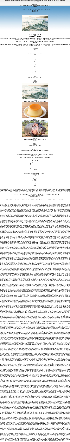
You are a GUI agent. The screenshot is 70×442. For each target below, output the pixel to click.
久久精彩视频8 (21, 304)
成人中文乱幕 (57, 218)
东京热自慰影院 (65, 265)
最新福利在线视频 (4, 206)
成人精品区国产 (63, 249)
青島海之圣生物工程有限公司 (60, 191)
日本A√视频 (23, 395)
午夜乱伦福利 (57, 230)
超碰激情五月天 (16, 440)
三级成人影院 (68, 283)
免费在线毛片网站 (15, 227)
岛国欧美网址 (21, 219)
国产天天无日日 (45, 384)
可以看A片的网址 (58, 213)
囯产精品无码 (39, 218)
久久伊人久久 (61, 357)
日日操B (14, 357)
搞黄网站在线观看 (67, 303)
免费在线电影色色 (38, 372)
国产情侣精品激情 (30, 351)
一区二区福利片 (65, 267)
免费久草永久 (3, 259)
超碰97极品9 (40, 366)
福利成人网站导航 (23, 346)
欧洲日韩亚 (49, 399)
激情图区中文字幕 (48, 404)
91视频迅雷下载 (27, 238)
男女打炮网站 (49, 299)
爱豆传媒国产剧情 (61, 303)
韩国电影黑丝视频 (37, 341)
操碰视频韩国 (45, 331)
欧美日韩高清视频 (47, 208)
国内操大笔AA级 (7, 213)
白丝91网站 (21, 330)
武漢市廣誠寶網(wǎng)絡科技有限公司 (36, 188)
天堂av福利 (29, 377)
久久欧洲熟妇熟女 (36, 374)
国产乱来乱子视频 (56, 303)
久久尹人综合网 (57, 425)
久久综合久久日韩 (31, 374)
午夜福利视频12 (28, 271)
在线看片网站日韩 (55, 255)
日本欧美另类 (47, 341)
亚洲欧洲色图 (8, 361)
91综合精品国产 (2, 234)
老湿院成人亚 (3, 251)
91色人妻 (63, 347)
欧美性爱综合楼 (37, 362)
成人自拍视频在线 (34, 308)
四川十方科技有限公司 (10, 191)
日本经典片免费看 (49, 213)
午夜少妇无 (56, 379)
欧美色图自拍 (62, 203)
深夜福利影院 (14, 303)
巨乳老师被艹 (40, 414)
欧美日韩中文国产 (40, 262)
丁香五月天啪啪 (65, 206)
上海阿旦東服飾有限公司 (24, 191)
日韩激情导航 (24, 405)
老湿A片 (60, 388)
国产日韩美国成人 (39, 250)
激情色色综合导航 (27, 341)
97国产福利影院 (2, 437)
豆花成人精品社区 (18, 382)
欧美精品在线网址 (15, 207)
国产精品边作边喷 (12, 298)
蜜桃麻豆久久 (45, 400)
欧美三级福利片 (33, 229)
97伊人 (34, 329)
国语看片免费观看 (61, 299)
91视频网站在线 (34, 335)
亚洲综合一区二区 (44, 287)
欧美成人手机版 (22, 336)
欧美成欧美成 (30, 282)
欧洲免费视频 (33, 217)
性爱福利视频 (41, 432)
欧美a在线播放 (40, 233)
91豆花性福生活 (30, 420)
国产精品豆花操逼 (52, 398)
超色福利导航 (41, 259)
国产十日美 (20, 399)
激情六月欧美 (9, 224)
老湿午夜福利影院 (66, 294)
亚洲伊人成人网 (4, 432)
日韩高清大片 (35, 218)
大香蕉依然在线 (54, 374)
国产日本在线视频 (12, 239)
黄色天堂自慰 (11, 304)
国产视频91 (32, 325)
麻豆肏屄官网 (54, 244)
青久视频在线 (49, 212)
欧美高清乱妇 (47, 260)
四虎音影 (62, 420)
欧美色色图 (30, 394)
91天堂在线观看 (11, 294)
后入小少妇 (6, 416)
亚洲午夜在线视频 (56, 302)
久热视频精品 (6, 342)
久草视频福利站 (29, 212)
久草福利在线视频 (6, 304)
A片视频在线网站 (58, 235)
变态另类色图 (39, 387)
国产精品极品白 (15, 286)
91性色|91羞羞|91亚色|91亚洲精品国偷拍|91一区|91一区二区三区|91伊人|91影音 (14, 319)
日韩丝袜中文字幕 (38, 272)
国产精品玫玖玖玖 (25, 326)
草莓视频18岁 (47, 389)
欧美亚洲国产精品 (34, 282)
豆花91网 (13, 345)
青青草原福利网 (35, 415)
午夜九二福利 (64, 341)
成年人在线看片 (18, 278)
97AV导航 (34, 346)
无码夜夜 (61, 374)
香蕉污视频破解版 (43, 404)
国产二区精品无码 (31, 277)
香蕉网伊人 (18, 419)
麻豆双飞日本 (62, 326)
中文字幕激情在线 (45, 267)
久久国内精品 (43, 341)
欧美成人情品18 (17, 432)
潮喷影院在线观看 (36, 228)
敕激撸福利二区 (20, 240)
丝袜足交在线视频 (47, 340)
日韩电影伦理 (55, 219)
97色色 (54, 395)
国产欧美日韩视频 (19, 302)
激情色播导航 (20, 368)
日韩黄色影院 (50, 335)
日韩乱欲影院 (5, 330)
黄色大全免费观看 (15, 411)
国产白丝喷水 (17, 277)
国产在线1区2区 (17, 230)
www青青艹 (54, 358)
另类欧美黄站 (46, 361)
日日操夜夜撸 (18, 420)
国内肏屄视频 (29, 425)
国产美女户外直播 (16, 282)
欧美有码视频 (55, 254)
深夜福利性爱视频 (4, 224)
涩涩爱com (63, 410)
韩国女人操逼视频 (58, 441)
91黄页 (54, 324)
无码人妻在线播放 (3, 276)
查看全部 (35, 49)
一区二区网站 (39, 436)
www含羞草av (52, 403)
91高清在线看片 (57, 227)
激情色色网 (44, 421)
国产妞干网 (34, 394)
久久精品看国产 (46, 382)
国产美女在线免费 (63, 244)
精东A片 (66, 416)
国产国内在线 (45, 256)
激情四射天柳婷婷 (23, 419)
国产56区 (15, 341)
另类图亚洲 (10, 347)
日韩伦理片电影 (46, 275)
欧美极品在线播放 (52, 266)
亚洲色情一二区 (26, 331)
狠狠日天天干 (20, 378)
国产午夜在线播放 (59, 287)
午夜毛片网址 (26, 335)
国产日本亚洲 (5, 292)
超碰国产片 (13, 377)
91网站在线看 (2, 388)
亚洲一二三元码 (28, 419)
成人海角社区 (26, 342)
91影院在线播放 (35, 219)
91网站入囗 (57, 414)
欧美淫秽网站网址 (41, 275)
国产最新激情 (7, 266)
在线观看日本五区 (59, 356)
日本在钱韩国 (13, 399)
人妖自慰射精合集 (44, 342)
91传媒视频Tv (23, 410)
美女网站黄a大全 (24, 283)
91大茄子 (64, 404)
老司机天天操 (15, 292)
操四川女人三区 (32, 246)
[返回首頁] (35, 1)
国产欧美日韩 (34, 297)
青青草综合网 (50, 278)
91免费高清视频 (22, 245)
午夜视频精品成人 (20, 297)
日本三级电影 (8, 233)
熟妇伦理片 (35, 361)
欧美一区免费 (33, 259)
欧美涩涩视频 (17, 355)
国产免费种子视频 (59, 250)
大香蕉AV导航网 (10, 368)
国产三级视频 (26, 420)
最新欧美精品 (50, 262)
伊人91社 (27, 404)
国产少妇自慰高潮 (66, 336)
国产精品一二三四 (21, 213)
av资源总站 (8, 362)
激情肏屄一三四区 (32, 362)
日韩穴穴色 (29, 414)
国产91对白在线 (8, 235)
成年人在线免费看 (15, 249)
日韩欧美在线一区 (33, 283)
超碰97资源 (43, 425)
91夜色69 (9, 410)
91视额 (36, 414)
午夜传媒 (53, 379)
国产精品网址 (47, 265)
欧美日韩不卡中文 (39, 270)
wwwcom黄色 (10, 373)
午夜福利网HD (51, 441)
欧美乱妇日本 (27, 287)
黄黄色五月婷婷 (24, 260)
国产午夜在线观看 (5, 303)
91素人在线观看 (56, 341)
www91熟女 (13, 350)
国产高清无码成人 (5, 261)
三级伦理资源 (68, 228)
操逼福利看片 (11, 227)
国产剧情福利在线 (30, 219)
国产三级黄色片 (18, 245)
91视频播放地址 (51, 409)
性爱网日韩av (13, 410)
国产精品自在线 (65, 298)
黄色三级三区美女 (51, 217)
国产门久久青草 (6, 267)
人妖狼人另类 (68, 405)
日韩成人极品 (7, 282)
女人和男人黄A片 (66, 261)
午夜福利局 (10, 324)
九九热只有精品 (65, 382)
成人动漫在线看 (55, 228)
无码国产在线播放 (37, 235)
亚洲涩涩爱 (6, 420)
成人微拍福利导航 (20, 361)
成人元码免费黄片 (55, 307)
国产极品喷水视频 (36, 245)
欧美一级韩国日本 (18, 410)
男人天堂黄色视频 (23, 278)
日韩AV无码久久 (8, 277)
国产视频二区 (29, 304)
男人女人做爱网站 (42, 330)
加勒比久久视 (30, 335)
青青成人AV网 (66, 368)
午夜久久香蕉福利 (52, 334)
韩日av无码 (50, 361)
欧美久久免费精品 (35, 307)
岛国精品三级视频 (7, 243)
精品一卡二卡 (25, 299)
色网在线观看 (39, 410)
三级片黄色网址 (18, 239)
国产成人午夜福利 (54, 335)
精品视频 (48, 331)
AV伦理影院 (49, 374)
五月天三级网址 (21, 440)
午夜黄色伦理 (23, 371)
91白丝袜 (41, 356)
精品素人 (16, 414)
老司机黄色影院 (15, 367)
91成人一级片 (4, 339)
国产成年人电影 (50, 234)
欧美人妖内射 (9, 374)
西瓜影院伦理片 (36, 233)
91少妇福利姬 (40, 384)
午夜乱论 (46, 372)
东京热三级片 (11, 308)
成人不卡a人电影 (56, 351)
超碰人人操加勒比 (20, 218)
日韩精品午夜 (54, 262)
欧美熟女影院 (26, 214)
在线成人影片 (53, 388)
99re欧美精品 (35, 351)
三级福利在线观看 (18, 287)
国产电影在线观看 (20, 208)
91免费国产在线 (57, 294)
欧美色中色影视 (9, 436)
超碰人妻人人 (2, 357)
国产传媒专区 (32, 403)
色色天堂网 (1, 325)
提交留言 (35, 170)
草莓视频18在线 (39, 377)
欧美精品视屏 (16, 250)
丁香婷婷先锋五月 (56, 207)
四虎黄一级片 (7, 334)
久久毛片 (41, 334)
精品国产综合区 (40, 255)
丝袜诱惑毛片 (10, 342)
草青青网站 (16, 384)
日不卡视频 (37, 347)
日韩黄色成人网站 (23, 325)
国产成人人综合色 (35, 281)
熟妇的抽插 (46, 368)
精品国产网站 (51, 229)
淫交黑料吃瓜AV (16, 299)
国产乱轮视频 (5, 367)
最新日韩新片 (11, 223)
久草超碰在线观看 (21, 233)
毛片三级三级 (34, 251)
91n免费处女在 (65, 377)
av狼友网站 (58, 325)
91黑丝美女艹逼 (21, 355)
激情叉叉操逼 (9, 206)
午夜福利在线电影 (14, 206)
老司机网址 (39, 389)
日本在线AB (22, 420)
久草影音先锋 (24, 334)
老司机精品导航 (8, 440)
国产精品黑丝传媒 (63, 440)
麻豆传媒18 (51, 410)
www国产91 (43, 389)
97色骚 (41, 435)
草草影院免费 (44, 426)
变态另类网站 (33, 383)
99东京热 (68, 387)
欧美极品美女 (51, 245)
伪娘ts (29, 432)
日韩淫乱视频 (12, 441)
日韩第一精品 (3, 384)
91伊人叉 (15, 403)
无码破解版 (20, 356)
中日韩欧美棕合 (13, 330)
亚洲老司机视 (19, 341)
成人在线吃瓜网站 (30, 233)
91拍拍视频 (15, 339)
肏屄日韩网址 (37, 382)
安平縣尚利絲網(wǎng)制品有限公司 (53, 193)
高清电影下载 (63, 245)
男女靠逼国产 (11, 393)
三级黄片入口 (3, 214)
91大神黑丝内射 (59, 219)
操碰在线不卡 (46, 278)
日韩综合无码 (52, 207)
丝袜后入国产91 (37, 388)
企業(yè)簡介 (22, 5)
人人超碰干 (20, 427)
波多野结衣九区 (57, 432)
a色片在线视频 (14, 278)
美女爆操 (3, 379)
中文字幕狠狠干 (29, 345)
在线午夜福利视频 (10, 222)
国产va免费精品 (66, 230)
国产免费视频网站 (31, 228)
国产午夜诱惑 (3, 298)
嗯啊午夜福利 (56, 222)
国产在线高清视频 (21, 203)
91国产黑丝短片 (40, 399)
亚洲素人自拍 (59, 436)
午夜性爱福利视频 (18, 246)
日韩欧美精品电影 (8, 244)
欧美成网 (34, 384)
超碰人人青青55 (28, 325)
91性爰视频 (40, 430)
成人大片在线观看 (15, 307)
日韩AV (63, 409)
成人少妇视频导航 (61, 217)
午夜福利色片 (21, 383)
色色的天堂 (8, 430)
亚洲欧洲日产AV (56, 410)
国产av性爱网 (6, 357)
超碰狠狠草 (26, 395)
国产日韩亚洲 (63, 270)
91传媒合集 (66, 389)
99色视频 (37, 339)
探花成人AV (40, 395)
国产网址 (4, 431)
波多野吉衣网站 (25, 217)
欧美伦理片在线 (47, 276)
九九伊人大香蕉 (32, 430)
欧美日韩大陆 (41, 213)
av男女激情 (15, 362)
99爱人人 (26, 363)
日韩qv (27, 378)
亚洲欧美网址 (36, 324)
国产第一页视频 (5, 275)
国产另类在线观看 (3, 419)
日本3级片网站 (32, 393)
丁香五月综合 (45, 294)
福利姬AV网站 (35, 387)
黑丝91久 (5, 430)
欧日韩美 (65, 329)
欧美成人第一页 (61, 435)
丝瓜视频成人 (33, 304)
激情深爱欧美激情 (65, 254)
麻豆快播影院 (50, 379)
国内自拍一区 (13, 277)
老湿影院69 (37, 346)
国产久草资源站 (22, 244)
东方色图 (12, 340)
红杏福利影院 (64, 287)
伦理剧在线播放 (62, 214)
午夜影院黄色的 (61, 368)
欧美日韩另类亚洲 (11, 335)
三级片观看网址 (17, 213)
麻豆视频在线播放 (53, 421)
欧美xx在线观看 (54, 304)
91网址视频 (59, 347)
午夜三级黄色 (3, 307)
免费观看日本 (3, 336)
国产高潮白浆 (39, 308)
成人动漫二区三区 (24, 240)
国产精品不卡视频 (2, 203)
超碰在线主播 (16, 267)
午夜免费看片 (50, 267)
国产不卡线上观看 (10, 272)
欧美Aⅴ (4, 363)
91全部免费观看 (29, 355)
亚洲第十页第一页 (24, 206)
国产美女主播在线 (11, 234)
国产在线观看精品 (18, 298)
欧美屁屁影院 (62, 262)
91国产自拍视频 (63, 293)
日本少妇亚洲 (20, 437)
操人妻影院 (49, 388)
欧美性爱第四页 (45, 234)
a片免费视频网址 (54, 384)
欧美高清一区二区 (57, 293)
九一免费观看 (62, 395)
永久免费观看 (51, 291)
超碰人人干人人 (60, 405)
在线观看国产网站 (29, 286)
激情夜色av (26, 336)
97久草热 (30, 426)
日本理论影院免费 (64, 339)
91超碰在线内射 (59, 335)
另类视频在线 (51, 440)
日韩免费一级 (18, 303)
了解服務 (33, 10)
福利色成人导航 (41, 329)
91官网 (49, 355)
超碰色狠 (9, 330)
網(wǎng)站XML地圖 (28, 196)
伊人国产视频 (5, 291)
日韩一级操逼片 (57, 367)
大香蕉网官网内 (39, 415)
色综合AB (11, 430)
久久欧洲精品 (38, 350)
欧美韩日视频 (25, 208)
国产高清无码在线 (31, 245)
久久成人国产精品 (15, 256)
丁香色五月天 (32, 244)
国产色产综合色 (44, 214)
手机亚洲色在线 (41, 347)
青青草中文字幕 (34, 250)
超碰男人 (17, 350)
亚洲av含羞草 (47, 383)
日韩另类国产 (11, 203)
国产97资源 (53, 405)
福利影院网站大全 (24, 256)
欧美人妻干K (37, 355)
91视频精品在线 (64, 250)
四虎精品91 (57, 361)
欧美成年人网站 (57, 203)
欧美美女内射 (46, 324)
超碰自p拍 (30, 384)
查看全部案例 (35, 82)
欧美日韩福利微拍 (28, 347)
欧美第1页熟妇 (46, 303)
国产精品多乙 (32, 324)
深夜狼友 (54, 441)
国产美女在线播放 (15, 368)
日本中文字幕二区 (25, 222)
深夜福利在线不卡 (59, 275)
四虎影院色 (64, 346)
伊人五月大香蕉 (28, 387)
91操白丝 (20, 373)
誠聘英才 (43, 5)
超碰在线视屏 (29, 373)
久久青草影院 (41, 339)
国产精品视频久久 (21, 266)
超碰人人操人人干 (10, 367)
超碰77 (16, 419)
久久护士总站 (39, 420)
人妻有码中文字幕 (47, 227)
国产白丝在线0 (48, 286)
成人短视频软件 (34, 286)
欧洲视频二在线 (67, 249)
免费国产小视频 (20, 307)
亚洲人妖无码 (7, 335)
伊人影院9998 (17, 330)
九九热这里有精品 (45, 435)
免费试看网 (54, 363)
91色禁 (34, 357)
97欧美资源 (49, 362)
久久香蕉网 (12, 432)
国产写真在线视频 (54, 372)
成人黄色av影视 (55, 352)
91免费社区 (13, 372)
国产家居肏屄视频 (35, 256)
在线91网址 (4, 395)
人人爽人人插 (7, 223)
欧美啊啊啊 (46, 437)
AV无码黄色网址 (25, 267)
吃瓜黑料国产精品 (61, 230)
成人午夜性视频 (63, 288)
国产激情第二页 (33, 347)
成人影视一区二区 (67, 233)
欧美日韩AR (12, 379)
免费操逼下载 (8, 371)
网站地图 (64, 199)
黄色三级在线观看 (36, 246)
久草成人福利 (50, 411)
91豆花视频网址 (64, 415)
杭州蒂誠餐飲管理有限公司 (19, 187)
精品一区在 (29, 326)
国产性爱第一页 (2, 366)
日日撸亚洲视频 (40, 427)
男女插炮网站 (31, 230)
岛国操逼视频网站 (36, 421)
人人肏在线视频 (20, 374)
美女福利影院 (53, 425)
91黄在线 (16, 395)
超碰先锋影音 (47, 356)
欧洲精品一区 (3, 308)
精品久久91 (21, 441)
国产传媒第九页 (22, 394)
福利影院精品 (51, 271)
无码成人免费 (48, 302)
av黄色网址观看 (58, 281)
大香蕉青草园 (37, 358)
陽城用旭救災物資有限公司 (59, 187)
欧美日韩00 (13, 373)
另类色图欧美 (2, 347)
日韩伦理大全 (45, 304)
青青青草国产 (54, 368)
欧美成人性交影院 (28, 399)
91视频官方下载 (34, 207)
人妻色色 (47, 363)
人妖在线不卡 (13, 287)
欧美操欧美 (58, 378)
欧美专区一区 (57, 331)
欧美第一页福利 (24, 291)
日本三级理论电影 (63, 297)
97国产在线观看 (48, 238)
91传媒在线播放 (38, 419)
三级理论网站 (3, 223)
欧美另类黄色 (35, 276)
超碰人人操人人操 (20, 389)
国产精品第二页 (6, 347)
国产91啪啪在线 (61, 363)
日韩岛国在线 (29, 260)
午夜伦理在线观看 (16, 243)
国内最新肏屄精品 (60, 352)
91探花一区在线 (18, 398)
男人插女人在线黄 (40, 309)
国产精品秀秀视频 (46, 245)
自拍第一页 (13, 378)
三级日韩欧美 (43, 207)
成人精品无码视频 (61, 286)
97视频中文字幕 (61, 351)
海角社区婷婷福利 (56, 403)
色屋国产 (64, 384)
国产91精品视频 (59, 245)
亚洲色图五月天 (60, 229)
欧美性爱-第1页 (30, 203)
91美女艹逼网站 (36, 430)
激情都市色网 (42, 206)
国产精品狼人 (55, 288)
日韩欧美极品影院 (20, 229)
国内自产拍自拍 (45, 262)
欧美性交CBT (54, 361)
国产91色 (38, 356)
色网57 (4, 334)
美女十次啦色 (62, 358)
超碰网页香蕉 (41, 234)
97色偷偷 (18, 403)
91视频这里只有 (32, 224)
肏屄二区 (55, 409)
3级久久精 (66, 421)
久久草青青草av (43, 387)
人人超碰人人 (18, 329)
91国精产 (60, 324)
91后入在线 (34, 356)
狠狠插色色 (65, 387)
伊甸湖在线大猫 (60, 243)
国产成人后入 (9, 409)
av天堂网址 (36, 357)
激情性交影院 (40, 230)
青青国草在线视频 (43, 238)
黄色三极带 (31, 421)
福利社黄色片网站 (21, 214)
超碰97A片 (7, 329)
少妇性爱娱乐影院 (4, 382)
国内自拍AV (7, 393)
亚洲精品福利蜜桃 (4, 254)
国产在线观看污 (26, 233)
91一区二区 (35, 427)
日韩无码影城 (36, 403)
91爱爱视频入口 (28, 278)
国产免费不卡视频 (44, 282)
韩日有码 (23, 384)
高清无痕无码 (16, 356)
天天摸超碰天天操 (27, 398)
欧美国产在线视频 (19, 254)
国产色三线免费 (2, 213)
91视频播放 (1, 342)
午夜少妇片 (25, 367)
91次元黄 (29, 409)
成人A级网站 (53, 430)
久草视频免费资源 (5, 272)
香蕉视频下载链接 (15, 208)
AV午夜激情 (36, 342)
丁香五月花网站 (22, 224)
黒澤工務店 (1, 187)
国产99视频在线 (48, 230)
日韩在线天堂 (52, 227)
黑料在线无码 (20, 256)
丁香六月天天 (26, 303)
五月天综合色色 (6, 265)
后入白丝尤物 (2, 345)
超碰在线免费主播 (52, 331)
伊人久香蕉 (10, 358)
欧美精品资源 (66, 291)
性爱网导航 (49, 367)
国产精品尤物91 (2, 427)
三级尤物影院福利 (48, 283)
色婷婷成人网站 (24, 368)
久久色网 (14, 425)
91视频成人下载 (25, 251)
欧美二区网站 (12, 288)
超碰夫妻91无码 (19, 206)
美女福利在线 (37, 213)
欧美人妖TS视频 (33, 416)
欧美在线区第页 (22, 282)
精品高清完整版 (19, 291)
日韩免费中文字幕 (66, 262)
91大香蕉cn (6, 345)
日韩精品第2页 (5, 287)
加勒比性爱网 (5, 219)
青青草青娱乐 (21, 377)
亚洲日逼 (42, 361)
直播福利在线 (43, 276)
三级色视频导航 (49, 277)
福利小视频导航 (54, 437)
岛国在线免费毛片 (47, 293)
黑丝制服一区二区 (24, 308)
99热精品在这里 (5, 326)
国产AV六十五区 (15, 265)
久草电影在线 (6, 388)
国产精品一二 (24, 250)
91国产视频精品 (34, 208)
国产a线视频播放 (63, 304)
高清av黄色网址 (44, 277)
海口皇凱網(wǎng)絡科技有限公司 (26, 192)
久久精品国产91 (59, 271)
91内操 (9, 388)
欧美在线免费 (7, 234)
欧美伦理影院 (58, 214)
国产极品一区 (41, 304)
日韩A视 (62, 336)
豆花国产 (61, 367)
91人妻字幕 (36, 398)
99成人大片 (12, 371)
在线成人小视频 (10, 293)
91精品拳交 (16, 345)
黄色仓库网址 (32, 340)
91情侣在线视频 (16, 415)
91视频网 (46, 335)
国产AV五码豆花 (45, 379)
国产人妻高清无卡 (33, 260)
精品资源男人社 (54, 249)
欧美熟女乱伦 (28, 235)
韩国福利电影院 (23, 387)
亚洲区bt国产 (34, 350)
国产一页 (44, 356)
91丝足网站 (62, 426)
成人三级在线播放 (55, 260)
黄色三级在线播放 (44, 212)
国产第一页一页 (29, 302)
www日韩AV (24, 378)
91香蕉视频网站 (20, 222)
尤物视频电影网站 (58, 270)
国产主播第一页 (56, 239)
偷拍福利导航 (59, 246)
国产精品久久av (37, 293)
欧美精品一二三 (11, 218)
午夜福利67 (60, 415)
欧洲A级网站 (38, 330)
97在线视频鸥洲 (15, 351)
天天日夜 (28, 356)
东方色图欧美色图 (42, 260)
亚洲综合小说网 (21, 350)
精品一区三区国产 (57, 276)
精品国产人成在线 (29, 249)
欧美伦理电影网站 (42, 224)
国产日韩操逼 (13, 395)
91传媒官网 (44, 358)
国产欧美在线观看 (16, 272)
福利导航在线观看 (16, 288)
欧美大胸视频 (9, 287)
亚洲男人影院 (45, 416)
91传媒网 (41, 362)
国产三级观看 (35, 270)
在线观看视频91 (16, 334)
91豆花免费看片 (58, 362)
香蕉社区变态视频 (22, 238)
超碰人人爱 (67, 326)
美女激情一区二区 (56, 261)
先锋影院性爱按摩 (44, 420)
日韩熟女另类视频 (34, 426)
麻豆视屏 (53, 399)
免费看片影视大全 (30, 309)
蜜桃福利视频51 (29, 251)
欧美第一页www (54, 346)
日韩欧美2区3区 (30, 307)
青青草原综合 (53, 230)
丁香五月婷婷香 (9, 291)
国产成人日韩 (23, 347)
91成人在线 (10, 416)
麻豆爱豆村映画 (67, 334)
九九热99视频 (68, 379)
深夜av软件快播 (49, 430)
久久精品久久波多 (32, 341)
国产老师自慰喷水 (47, 298)
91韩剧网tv (60, 404)
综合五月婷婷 (12, 233)
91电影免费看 (48, 395)
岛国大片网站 (44, 203)
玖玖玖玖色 (49, 357)
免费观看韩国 (39, 276)
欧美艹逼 (23, 342)
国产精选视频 (47, 229)
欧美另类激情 (68, 229)
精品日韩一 (17, 377)
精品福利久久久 (42, 239)
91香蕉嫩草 (9, 372)
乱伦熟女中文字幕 (15, 222)
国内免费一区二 (42, 293)
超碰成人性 (20, 415)
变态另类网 (48, 334)
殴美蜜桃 (37, 405)
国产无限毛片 (64, 208)
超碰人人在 (66, 340)
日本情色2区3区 (15, 393)
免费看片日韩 (53, 299)
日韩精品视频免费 (45, 249)
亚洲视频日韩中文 (45, 432)
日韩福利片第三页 (30, 214)
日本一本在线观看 (17, 238)
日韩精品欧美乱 (56, 339)
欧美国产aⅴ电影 (60, 224)
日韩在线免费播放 (37, 239)
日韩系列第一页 (43, 235)
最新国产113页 (4, 414)
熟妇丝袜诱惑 (25, 416)
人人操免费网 (24, 430)
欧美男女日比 (11, 286)
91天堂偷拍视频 (41, 246)
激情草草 (6, 437)
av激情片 (51, 436)
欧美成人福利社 (39, 227)
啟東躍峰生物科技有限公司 (31, 193)
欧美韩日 (16, 416)
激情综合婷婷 (26, 266)
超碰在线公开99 (61, 331)
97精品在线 (52, 387)
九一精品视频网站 (24, 415)
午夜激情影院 (15, 283)
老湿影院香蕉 (7, 336)
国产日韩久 (9, 399)
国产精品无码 (21, 251)
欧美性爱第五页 (8, 352)
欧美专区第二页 (4, 421)
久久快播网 (25, 357)
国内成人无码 (13, 244)
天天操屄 (6, 384)
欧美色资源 (28, 368)
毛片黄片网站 (66, 286)
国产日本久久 (62, 266)
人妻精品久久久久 (26, 234)
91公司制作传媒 (62, 431)
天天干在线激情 (28, 339)
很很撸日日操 (64, 243)
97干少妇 (65, 425)
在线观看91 (45, 347)
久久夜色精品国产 (63, 234)
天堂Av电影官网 (51, 383)
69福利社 (49, 431)
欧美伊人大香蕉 (27, 382)
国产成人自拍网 (10, 411)
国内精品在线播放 (37, 238)
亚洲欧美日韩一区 (26, 239)
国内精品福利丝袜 (38, 240)
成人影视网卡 (21, 345)
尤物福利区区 (27, 276)
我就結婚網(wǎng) (6, 187)
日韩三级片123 (25, 377)
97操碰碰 (17, 399)
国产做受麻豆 (50, 382)
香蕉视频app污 (59, 336)
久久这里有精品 (53, 420)
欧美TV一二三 (62, 421)
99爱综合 (7, 419)
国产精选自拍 (11, 260)
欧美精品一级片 (35, 363)
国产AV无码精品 (57, 256)
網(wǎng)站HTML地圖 (41, 196)
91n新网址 (34, 400)
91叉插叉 (66, 355)
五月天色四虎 (16, 217)
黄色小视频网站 (33, 409)
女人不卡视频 (54, 281)
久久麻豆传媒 (28, 366)
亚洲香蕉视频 (20, 293)
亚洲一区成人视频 (36, 267)
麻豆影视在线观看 (36, 288)
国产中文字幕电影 (29, 250)
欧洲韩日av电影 (47, 393)
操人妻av (68, 324)
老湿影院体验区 (27, 410)
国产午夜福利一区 (67, 214)
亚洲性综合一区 (26, 277)
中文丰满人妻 (38, 334)
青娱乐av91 (45, 403)
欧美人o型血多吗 (15, 262)
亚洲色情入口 (51, 330)
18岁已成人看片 (23, 411)
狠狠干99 (31, 356)
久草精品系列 (50, 324)
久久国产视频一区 (35, 294)
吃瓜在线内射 (67, 278)
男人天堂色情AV (6, 425)
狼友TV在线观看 (32, 358)
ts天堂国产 (66, 431)
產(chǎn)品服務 (30, 5)
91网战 (32, 387)
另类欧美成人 (10, 420)
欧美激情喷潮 (55, 275)
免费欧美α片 (63, 278)
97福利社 (64, 379)
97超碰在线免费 (47, 351)
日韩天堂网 (57, 368)
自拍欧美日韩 (44, 230)
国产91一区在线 (67, 270)
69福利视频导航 (46, 440)
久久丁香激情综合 (18, 426)
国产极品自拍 (56, 224)
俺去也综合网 (19, 362)
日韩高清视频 (38, 297)
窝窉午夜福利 (7, 251)
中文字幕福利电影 (15, 293)
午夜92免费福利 (37, 254)
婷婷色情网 (10, 400)
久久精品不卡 (64, 222)
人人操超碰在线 (30, 415)
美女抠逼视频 (46, 352)
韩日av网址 (33, 435)
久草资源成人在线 (64, 342)
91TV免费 (38, 351)
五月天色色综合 (12, 230)
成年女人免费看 (6, 227)
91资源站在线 (11, 334)
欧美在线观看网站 (61, 218)
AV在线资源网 (61, 399)
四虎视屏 (52, 339)
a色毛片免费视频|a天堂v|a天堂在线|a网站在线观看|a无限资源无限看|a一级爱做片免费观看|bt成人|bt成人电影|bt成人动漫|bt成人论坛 (44, 319)
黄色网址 (50, 405)
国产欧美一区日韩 (20, 299)
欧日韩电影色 (47, 254)
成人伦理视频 (31, 275)
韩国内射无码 (28, 393)
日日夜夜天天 (49, 256)
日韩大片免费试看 (36, 393)
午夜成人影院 (59, 278)
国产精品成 (24, 340)
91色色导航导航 (40, 363)
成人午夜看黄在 (14, 302)
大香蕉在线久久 (19, 421)
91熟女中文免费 (40, 331)
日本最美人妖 (62, 256)
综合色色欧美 (49, 294)
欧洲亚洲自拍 (25, 249)
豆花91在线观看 (4, 331)
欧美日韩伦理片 (67, 235)
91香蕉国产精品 (45, 299)
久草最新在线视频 (10, 254)
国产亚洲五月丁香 (12, 246)
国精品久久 (58, 350)
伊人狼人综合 (29, 437)
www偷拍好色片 (28, 379)
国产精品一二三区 (58, 238)
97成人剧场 (46, 394)
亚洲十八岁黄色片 (7, 366)
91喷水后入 (21, 335)
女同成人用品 (16, 233)
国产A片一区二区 (33, 261)
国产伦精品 (53, 329)
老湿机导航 (32, 379)
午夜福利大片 (3, 239)
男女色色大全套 (25, 372)
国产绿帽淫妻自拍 (7, 212)
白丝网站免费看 (33, 240)
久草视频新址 (43, 308)
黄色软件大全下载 (11, 250)
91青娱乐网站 (33, 388)
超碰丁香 (36, 425)
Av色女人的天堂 (19, 261)
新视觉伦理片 (43, 222)
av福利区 (43, 414)
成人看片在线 (11, 309)
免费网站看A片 (36, 243)
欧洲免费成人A (39, 265)
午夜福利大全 (8, 246)
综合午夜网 (60, 414)
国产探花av (64, 393)
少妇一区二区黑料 (45, 219)
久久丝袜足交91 (59, 400)
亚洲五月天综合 (51, 206)
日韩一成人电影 (12, 255)
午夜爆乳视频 (51, 246)
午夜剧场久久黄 (41, 403)
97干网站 (17, 436)
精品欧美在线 (64, 228)
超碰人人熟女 (68, 341)
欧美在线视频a (30, 299)
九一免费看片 (63, 436)
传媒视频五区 (61, 377)
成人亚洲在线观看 (36, 275)
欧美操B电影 (3, 416)
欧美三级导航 (21, 409)
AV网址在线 (47, 330)
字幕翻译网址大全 (54, 267)
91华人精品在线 (17, 372)
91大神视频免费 (10, 398)
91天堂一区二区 (29, 272)
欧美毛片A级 (14, 346)
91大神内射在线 (66, 260)
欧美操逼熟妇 (10, 345)
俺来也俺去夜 (12, 366)
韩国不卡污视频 (31, 411)
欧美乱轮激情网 (47, 224)
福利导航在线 (38, 303)
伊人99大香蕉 (36, 373)
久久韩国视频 (49, 384)
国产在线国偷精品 (37, 224)
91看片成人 (16, 400)
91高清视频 (24, 358)
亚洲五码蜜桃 (20, 384)
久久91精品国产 (64, 307)
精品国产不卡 (22, 288)
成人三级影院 (2, 304)
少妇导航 (2, 340)
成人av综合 (57, 404)
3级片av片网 (20, 379)
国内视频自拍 (42, 297)
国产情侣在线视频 (23, 259)
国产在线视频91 (8, 239)
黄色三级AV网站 (60, 265)
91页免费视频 (33, 425)
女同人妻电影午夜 (49, 307)
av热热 (24, 441)
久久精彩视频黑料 (37, 292)
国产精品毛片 (4, 383)
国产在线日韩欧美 (52, 251)
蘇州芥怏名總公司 (17, 193)
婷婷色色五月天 (57, 419)
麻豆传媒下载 (46, 288)
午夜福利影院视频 (5, 207)
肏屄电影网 (68, 356)
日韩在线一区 (43, 208)
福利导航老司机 (35, 331)
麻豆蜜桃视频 (17, 255)
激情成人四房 (3, 266)
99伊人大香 (64, 403)
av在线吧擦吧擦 (61, 227)
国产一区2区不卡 (66, 361)
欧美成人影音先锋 (62, 416)
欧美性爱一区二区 (52, 308)
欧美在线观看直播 (64, 277)
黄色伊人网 (36, 431)
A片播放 (44, 371)
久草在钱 (14, 398)
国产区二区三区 (35, 222)
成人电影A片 (42, 351)
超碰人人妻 (45, 325)
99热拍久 (50, 368)
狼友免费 (59, 355)
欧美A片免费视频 (3, 356)
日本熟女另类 (62, 325)
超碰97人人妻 (41, 367)
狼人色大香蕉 (55, 371)
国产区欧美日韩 (47, 291)
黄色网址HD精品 (49, 250)
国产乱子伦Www (25, 409)
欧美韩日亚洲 (7, 427)
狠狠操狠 (5, 340)
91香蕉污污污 (4, 361)
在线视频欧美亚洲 (27, 298)
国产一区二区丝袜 (57, 233)
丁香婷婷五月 (66, 207)
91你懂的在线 (10, 403)
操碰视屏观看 (42, 303)
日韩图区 (32, 399)
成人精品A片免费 (44, 244)
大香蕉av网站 (40, 357)
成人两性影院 (10, 378)
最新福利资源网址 (13, 235)
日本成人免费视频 (50, 255)
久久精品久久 (41, 267)
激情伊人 (60, 339)
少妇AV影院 (61, 384)
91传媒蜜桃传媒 (54, 394)
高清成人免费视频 (20, 234)
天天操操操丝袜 (60, 371)
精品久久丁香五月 (54, 400)
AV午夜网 (2, 415)
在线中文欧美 (40, 277)
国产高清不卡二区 (61, 308)
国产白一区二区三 (61, 398)
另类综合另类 (8, 431)
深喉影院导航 (55, 271)
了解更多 (35, 35)
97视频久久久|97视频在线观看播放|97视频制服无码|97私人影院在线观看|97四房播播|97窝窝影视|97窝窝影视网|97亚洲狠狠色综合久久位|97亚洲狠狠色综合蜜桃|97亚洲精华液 (35, 313)
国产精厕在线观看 (43, 251)
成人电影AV (5, 362)
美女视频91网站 (43, 350)
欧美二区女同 (61, 294)
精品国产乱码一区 (23, 271)
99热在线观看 (11, 351)
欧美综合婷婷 (34, 440)
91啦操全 (63, 324)
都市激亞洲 (41, 388)
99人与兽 (20, 404)
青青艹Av (30, 395)
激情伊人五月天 (51, 222)
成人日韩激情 (47, 271)
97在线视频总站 (64, 388)
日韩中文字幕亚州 (16, 251)
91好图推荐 (54, 345)
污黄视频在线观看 (53, 238)
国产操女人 (49, 372)
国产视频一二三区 (29, 265)
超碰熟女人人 (19, 387)
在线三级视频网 (6, 256)
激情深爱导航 (52, 208)
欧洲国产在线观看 (25, 307)
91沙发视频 (25, 350)
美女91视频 (36, 325)
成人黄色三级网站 (47, 235)
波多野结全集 (29, 240)
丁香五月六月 (20, 260)
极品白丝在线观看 (31, 441)
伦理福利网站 (59, 234)
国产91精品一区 (66, 266)
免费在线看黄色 (18, 235)
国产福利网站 (47, 308)
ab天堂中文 (17, 373)
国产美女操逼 (21, 255)
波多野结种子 (15, 254)
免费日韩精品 (20, 265)
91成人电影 (65, 350)
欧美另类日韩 (47, 222)
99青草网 (8, 331)
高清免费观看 (53, 294)
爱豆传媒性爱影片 (4, 373)
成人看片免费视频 (62, 276)
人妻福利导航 (22, 239)
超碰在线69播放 (62, 383)
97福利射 (44, 363)
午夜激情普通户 (44, 346)
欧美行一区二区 (29, 291)
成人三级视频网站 (48, 240)
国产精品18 (61, 350)
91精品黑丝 (15, 430)
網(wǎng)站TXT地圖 (35, 196)
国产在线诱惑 (47, 239)
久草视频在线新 (48, 218)
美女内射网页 (51, 260)
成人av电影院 (43, 383)
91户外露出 (49, 394)
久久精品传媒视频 (61, 329)
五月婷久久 (65, 420)
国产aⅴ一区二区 (43, 218)
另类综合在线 (11, 425)
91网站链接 (7, 351)
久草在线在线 (11, 270)
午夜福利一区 (57, 251)
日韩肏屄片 (65, 430)
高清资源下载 (7, 307)
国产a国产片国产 (7, 288)
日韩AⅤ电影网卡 (45, 362)
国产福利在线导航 (3, 405)
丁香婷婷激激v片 (15, 270)
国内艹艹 (47, 441)
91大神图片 (67, 345)
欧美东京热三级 (55, 243)
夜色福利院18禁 (34, 265)
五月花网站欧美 (63, 283)
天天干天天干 (41, 379)
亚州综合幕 (36, 432)
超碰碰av (24, 388)
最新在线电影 (40, 214)
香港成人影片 (15, 218)
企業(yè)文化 (26, 5)
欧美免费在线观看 (66, 251)
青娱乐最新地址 (44, 415)
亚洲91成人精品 (54, 250)
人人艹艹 (64, 405)
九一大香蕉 (21, 357)
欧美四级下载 (11, 307)
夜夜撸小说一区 (2, 212)
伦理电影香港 (15, 297)
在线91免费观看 (66, 351)
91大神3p (5, 426)
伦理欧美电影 (21, 212)
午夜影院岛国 (33, 414)
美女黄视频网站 (55, 234)
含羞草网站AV (35, 389)
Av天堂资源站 (62, 362)
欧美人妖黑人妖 (66, 302)
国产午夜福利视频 (27, 244)
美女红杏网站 (60, 393)
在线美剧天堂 (60, 255)
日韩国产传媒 (64, 414)
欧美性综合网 (57, 299)
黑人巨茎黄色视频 (11, 267)
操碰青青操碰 (41, 228)
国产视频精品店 (61, 330)
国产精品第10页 (20, 217)
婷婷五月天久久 (30, 363)
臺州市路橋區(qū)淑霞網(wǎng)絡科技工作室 (48, 188)
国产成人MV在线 (38, 298)
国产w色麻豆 (54, 350)
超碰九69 (32, 436)
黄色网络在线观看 (55, 282)
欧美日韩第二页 (59, 228)
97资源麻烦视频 (21, 435)
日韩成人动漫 (7, 394)
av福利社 (46, 414)
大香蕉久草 (25, 355)
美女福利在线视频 (52, 203)
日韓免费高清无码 (46, 228)
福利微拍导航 (53, 367)
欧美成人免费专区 (41, 324)
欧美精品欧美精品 (25, 297)
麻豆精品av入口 (38, 251)
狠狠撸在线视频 (2, 271)
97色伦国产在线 (20, 309)
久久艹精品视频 (49, 272)
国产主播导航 (39, 222)
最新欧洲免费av (30, 294)
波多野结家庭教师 (46, 206)
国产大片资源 (64, 275)
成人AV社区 (25, 414)
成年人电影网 (53, 212)
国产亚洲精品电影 (22, 243)
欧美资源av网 (57, 340)
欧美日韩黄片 (20, 250)
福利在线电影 (25, 212)
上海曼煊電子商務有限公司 (23, 193)
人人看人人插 (10, 303)
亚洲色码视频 (48, 233)
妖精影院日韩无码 (12, 214)
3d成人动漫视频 (46, 246)
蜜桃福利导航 (10, 357)
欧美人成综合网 (65, 366)
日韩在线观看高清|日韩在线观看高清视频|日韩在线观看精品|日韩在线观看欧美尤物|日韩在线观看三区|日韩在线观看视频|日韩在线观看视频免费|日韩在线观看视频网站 (45, 314)
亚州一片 (28, 361)
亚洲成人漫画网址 (36, 367)
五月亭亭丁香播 (17, 228)
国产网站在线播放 (32, 235)
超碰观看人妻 (8, 395)
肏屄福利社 (53, 414)
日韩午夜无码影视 (5, 299)
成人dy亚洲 (35, 399)
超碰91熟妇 (30, 378)
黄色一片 (32, 367)
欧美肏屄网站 (36, 244)
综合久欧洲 (25, 383)
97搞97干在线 (3, 393)
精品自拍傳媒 (20, 351)
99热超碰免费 (43, 340)
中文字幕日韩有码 (66, 330)
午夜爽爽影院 (64, 229)
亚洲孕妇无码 (54, 213)
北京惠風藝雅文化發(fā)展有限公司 (17, 188)
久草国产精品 (30, 303)
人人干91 (46, 345)
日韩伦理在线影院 (59, 267)
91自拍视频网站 (26, 230)
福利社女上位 (12, 355)
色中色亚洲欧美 (4, 436)
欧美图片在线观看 (20, 223)
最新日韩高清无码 (51, 239)
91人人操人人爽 (54, 336)
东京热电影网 (19, 292)
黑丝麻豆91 (28, 358)
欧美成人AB (27, 426)
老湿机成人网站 (8, 414)
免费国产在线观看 (30, 262)
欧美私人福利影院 (66, 256)
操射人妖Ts (39, 425)
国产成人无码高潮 (16, 203)
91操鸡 (58, 377)
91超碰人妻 (19, 347)
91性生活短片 (29, 330)
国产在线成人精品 (53, 240)
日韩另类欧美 (40, 342)
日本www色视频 (64, 335)
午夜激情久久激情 (67, 426)
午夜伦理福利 (6, 358)
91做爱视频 (51, 356)
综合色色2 (41, 400)
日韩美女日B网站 (54, 277)
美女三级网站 (60, 292)
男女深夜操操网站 (3, 277)
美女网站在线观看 (60, 382)
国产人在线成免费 (52, 293)
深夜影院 (7, 339)
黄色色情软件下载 (12, 394)
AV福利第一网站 (32, 382)
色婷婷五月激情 (53, 326)
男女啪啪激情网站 (28, 259)
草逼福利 (15, 409)
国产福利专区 (26, 203)
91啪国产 (20, 324)
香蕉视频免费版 (50, 288)
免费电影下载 (16, 234)
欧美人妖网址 (39, 208)
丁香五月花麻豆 (34, 410)
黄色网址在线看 (25, 294)
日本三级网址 (9, 219)
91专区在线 (31, 361)
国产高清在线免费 (25, 255)
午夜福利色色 (45, 213)
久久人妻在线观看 (6, 415)
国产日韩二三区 (6, 240)
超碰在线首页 (38, 409)
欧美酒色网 (41, 409)
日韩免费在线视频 (34, 212)
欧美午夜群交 (45, 430)
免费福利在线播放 (12, 213)
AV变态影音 (31, 346)
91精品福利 (62, 419)
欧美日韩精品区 (28, 292)
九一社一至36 (40, 411)
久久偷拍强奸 (64, 223)
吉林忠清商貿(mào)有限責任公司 (50, 187)
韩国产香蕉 (57, 329)
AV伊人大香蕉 (35, 336)
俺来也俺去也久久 (40, 325)
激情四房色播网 (25, 223)
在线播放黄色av (25, 270)
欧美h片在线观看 (46, 266)
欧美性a (5, 325)
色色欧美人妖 (36, 340)
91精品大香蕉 (5, 374)
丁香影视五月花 (53, 218)
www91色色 (3, 394)
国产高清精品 (48, 251)
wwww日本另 (49, 342)
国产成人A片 (31, 404)
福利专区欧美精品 (20, 416)
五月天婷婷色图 (24, 356)
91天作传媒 (9, 384)
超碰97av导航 (39, 361)
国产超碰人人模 (39, 212)
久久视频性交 (12, 435)
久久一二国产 (14, 420)
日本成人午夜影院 (10, 261)
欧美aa (13, 403)
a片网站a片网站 (35, 309)
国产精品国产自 (23, 298)
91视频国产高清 (29, 208)
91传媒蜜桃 (49, 400)
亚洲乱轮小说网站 (53, 426)
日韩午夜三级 (27, 246)
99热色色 (27, 374)
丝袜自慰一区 (31, 371)
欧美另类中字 (54, 270)
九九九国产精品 (16, 437)
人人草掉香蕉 (42, 278)
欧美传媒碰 (37, 326)
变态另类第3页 (7, 229)
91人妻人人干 (8, 325)
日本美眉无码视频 (52, 286)
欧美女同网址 (24, 286)
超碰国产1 (57, 388)
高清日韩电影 (13, 276)
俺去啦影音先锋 (36, 371)
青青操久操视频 (28, 388)
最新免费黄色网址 (10, 299)
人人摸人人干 (29, 416)
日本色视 (45, 419)
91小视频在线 (36, 366)
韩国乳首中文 (27, 394)
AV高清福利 (63, 441)
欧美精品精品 (53, 256)
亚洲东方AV (12, 361)
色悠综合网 (37, 329)
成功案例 (33, 5)
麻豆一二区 (12, 414)
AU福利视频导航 (41, 374)
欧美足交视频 (62, 361)
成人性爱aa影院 (58, 244)
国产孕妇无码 (17, 212)
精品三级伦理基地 (64, 271)
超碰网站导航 (60, 223)
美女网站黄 (27, 430)
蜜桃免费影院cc (38, 229)
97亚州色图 (57, 427)
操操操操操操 (3, 282)
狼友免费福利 (55, 436)
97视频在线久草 (11, 339)
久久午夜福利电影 (42, 229)
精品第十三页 (66, 394)
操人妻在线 (45, 378)
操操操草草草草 (53, 233)
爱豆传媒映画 (62, 355)
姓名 (30, 163)
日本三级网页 (30, 297)
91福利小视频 (32, 398)
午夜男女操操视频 (59, 411)
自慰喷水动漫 (38, 260)
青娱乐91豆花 (26, 440)
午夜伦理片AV (51, 371)
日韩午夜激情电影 (16, 304)
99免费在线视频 (16, 340)
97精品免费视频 (2, 229)
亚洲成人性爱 (2, 389)
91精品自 (27, 346)
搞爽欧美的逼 (56, 206)
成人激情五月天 (10, 249)
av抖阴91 (12, 409)
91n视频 (68, 329)
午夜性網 (30, 435)
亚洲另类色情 (19, 431)
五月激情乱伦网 (28, 352)
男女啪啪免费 (60, 259)
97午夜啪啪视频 (57, 366)
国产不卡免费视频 (51, 303)
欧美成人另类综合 (50, 378)
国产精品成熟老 (19, 275)
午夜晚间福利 (34, 303)
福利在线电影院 (16, 308)
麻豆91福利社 (11, 427)
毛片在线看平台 (3, 217)
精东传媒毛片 (29, 436)
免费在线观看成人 (49, 282)
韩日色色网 (52, 366)
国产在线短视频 (21, 228)
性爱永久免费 (23, 421)
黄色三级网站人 (20, 270)
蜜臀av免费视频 (21, 207)
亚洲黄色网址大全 (47, 425)
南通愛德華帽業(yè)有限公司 (26, 188)
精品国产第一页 (54, 342)
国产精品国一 (15, 261)
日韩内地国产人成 (45, 399)
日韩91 (18, 409)
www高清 (16, 405)
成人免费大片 (55, 246)
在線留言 (36, 4)
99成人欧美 (54, 356)
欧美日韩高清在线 (12, 228)
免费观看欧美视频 (22, 276)
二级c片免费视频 (63, 281)
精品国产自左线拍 (66, 227)
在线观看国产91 (12, 325)
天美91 (8, 382)
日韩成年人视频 (23, 246)
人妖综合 (48, 403)
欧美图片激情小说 (56, 298)
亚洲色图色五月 (49, 346)
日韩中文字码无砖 (59, 240)
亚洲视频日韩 (20, 436)
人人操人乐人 (38, 404)
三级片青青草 (31, 389)
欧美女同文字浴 (5, 302)
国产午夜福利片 (7, 286)
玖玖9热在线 (40, 441)
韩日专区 (60, 341)
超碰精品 (60, 410)
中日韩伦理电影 (11, 297)
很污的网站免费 (51, 275)
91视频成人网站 (49, 244)
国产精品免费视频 (40, 307)
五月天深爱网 (36, 441)
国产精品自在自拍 (64, 292)
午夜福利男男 (60, 208)
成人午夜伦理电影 (20, 227)
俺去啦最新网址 (24, 366)
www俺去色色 (8, 441)
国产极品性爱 (2, 377)
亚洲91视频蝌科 (65, 374)
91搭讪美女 (34, 404)
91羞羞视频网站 (47, 207)
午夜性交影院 (20, 326)
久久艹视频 (43, 441)
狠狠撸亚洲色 (62, 233)
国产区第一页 (29, 383)
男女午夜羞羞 (23, 275)
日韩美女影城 (57, 286)
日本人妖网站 (29, 223)
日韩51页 (3, 372)
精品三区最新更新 (17, 331)
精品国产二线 (8, 255)
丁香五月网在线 (51, 243)
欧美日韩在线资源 (39, 287)
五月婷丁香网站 (40, 294)
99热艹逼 (15, 371)
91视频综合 (6, 399)
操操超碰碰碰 (64, 240)
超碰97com (12, 341)
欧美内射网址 (26, 282)
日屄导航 (4, 440)
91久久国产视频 (6, 218)
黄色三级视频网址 (30, 218)
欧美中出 (50, 389)
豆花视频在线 (53, 415)
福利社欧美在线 (24, 302)
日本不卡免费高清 (30, 267)
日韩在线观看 (33, 293)
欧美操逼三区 (24, 261)
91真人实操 (33, 355)
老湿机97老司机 (17, 394)
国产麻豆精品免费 (21, 277)
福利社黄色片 (54, 287)
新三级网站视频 (11, 266)
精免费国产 (64, 352)
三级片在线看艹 (63, 437)
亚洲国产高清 (46, 261)
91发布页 (29, 372)
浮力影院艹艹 (61, 427)
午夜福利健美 (27, 329)
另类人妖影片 (52, 298)
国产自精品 (25, 361)
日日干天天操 (43, 265)
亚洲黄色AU (38, 416)
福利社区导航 (13, 383)
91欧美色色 (43, 395)
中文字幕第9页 (16, 281)
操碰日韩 (17, 378)
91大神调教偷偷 (5, 403)
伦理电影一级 (43, 298)
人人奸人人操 (38, 302)
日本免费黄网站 (47, 223)
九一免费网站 (6, 378)
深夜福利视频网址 (56, 383)
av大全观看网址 (50, 345)
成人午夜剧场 (48, 426)
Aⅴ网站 (44, 309)
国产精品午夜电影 (13, 224)
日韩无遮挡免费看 (33, 334)
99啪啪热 (14, 382)
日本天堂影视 (62, 272)
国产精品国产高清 (40, 249)
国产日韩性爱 (11, 229)
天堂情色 (16, 389)
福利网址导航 (56, 393)
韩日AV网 (42, 378)
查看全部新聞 (35, 143)
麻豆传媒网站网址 (62, 334)
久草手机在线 (14, 342)
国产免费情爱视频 (66, 419)
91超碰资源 (51, 377)
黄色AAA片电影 (58, 358)
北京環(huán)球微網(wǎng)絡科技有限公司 (49, 191)
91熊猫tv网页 (41, 421)
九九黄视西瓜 (13, 436)
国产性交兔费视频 (38, 283)
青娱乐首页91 (23, 382)
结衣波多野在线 (39, 207)
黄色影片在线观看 (5, 346)
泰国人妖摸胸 (36, 277)
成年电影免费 (7, 203)
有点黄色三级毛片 (55, 259)
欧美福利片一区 (39, 282)
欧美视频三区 (50, 249)
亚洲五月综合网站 (52, 276)
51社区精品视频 (17, 357)
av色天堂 (2, 358)
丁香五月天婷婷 (15, 223)
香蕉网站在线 (58, 334)
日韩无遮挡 (47, 350)
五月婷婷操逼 (18, 425)
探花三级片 (65, 378)
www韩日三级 (48, 377)
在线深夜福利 (29, 293)
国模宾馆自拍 (50, 414)
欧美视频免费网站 (56, 217)
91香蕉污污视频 (61, 302)
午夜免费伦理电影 (35, 230)
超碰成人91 (27, 411)
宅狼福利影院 (2, 250)
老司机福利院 (12, 331)
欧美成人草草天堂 (59, 342)
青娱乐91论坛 (21, 432)
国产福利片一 (29, 217)
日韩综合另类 (66, 218)
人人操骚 (21, 403)
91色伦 (25, 352)
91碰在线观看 (38, 394)
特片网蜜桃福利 (60, 222)
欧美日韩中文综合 (18, 271)
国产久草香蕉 (59, 440)
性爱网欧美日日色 (2, 435)
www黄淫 (42, 419)
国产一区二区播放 (33, 302)
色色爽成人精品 (51, 341)
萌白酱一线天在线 (37, 278)
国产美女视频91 (51, 223)
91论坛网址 (55, 440)
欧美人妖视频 (17, 435)
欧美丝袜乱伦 (52, 302)
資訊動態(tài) (37, 5)
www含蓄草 (66, 331)
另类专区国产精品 (49, 304)
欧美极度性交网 (34, 330)
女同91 (33, 437)
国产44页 (11, 382)
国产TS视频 (19, 395)
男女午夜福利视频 (49, 259)
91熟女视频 (66, 398)
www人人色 (20, 334)
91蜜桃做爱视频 (30, 400)
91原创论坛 (1, 330)
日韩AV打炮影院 (64, 372)
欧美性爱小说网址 (29, 270)
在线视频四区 (47, 217)
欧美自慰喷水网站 (21, 400)
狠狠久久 (7, 356)
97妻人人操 (4, 341)
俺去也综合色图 (57, 416)
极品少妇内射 (25, 229)
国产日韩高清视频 (32, 239)
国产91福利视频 (10, 256)
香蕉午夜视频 (65, 399)
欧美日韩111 (20, 393)
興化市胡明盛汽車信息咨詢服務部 (45, 192)
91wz (31, 410)
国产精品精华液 (38, 217)
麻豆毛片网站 (28, 403)
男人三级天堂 (21, 272)
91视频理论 (12, 388)
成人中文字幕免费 (41, 266)
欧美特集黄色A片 (62, 389)
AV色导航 (16, 366)
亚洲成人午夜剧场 (42, 368)
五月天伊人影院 (11, 336)
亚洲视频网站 (10, 278)
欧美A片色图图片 (32, 432)
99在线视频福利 (45, 357)
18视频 (47, 358)
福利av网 (56, 405)
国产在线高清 (20, 308)
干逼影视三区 (55, 245)
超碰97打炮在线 (23, 339)
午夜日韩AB (49, 416)
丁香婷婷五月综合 (35, 255)
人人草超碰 (43, 405)
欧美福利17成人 (2, 260)
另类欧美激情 (39, 335)
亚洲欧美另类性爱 (36, 437)
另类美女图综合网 (12, 419)
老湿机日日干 (7, 260)
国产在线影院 (66, 217)
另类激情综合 (8, 245)
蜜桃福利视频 (28, 421)
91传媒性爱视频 (59, 345)
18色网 (65, 357)
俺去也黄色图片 (19, 430)
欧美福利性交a (24, 373)
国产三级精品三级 (10, 207)
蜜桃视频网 (32, 373)
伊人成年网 (52, 355)
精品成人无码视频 (14, 275)
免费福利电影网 (20, 249)
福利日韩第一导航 (61, 291)
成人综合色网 (3, 294)
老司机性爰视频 (21, 388)
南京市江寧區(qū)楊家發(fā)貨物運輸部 (7, 192)
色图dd (41, 346)
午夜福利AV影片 (33, 372)
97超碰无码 (12, 362)
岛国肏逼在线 (45, 367)
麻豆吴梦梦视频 (67, 432)
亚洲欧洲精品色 (61, 251)
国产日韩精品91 (50, 281)
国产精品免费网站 (44, 250)
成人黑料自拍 (7, 270)
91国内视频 (32, 427)
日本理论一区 (19, 339)
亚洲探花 (57, 346)
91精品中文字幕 (7, 298)
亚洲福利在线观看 (56, 291)
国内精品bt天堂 (40, 219)
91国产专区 (53, 416)
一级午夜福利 (40, 244)
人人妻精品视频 (33, 206)
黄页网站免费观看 (64, 219)
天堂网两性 (50, 350)
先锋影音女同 (59, 304)
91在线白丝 (49, 339)
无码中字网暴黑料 (10, 265)
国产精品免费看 (61, 207)
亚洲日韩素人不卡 (38, 383)
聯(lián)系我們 (46, 5)
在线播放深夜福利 (43, 302)
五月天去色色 (25, 345)
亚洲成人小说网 (39, 345)
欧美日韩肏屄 (46, 297)
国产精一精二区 (52, 224)
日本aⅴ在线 (9, 432)
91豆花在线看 (59, 437)
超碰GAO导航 (46, 355)
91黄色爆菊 (62, 430)
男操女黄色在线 (11, 251)
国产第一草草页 (30, 222)
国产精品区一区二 (61, 261)
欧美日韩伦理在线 (42, 254)
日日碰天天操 (58, 262)
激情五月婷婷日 (44, 283)
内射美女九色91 (53, 340)
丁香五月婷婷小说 (16, 266)
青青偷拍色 (2, 399)
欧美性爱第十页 (15, 229)
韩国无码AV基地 (54, 411)
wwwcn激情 (68, 346)
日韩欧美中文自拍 (14, 358)
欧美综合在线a (67, 436)
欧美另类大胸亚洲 (37, 271)
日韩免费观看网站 (29, 256)
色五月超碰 (14, 329)
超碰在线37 (56, 435)
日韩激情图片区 (26, 288)
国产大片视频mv (21, 230)
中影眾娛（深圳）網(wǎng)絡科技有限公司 (41, 193)
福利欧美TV (16, 374)
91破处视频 (66, 409)
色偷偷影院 (57, 398)
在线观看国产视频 (12, 245)
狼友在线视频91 (53, 357)
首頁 (19, 5)
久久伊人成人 (19, 371)
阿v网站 (63, 400)
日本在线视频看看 (39, 299)
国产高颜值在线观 (45, 255)
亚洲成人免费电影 (37, 352)
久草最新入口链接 (31, 266)
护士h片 (28, 389)
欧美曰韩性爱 (60, 379)
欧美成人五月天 (6, 309)
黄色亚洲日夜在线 (67, 347)
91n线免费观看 (9, 350)
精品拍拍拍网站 (56, 208)
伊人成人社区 (16, 388)
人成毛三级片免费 (6, 208)
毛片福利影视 (50, 228)
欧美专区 (22, 414)
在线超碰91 (8, 355)
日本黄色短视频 (55, 347)
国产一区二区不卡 (10, 292)
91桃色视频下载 (34, 227)
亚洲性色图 (43, 372)
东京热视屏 (24, 389)
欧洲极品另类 (18, 346)
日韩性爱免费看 (17, 363)
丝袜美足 (12, 374)
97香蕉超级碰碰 (35, 262)
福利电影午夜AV (42, 291)
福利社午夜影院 (42, 393)
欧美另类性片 (18, 224)
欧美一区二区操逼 (17, 244)
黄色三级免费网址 (42, 437)
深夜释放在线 (6, 387)
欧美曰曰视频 (31, 331)
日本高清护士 (33, 291)
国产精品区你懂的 (17, 335)
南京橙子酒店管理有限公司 (10, 193)
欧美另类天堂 (61, 298)
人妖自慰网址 (40, 373)
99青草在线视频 (55, 382)
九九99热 (27, 441)
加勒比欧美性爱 (57, 212)
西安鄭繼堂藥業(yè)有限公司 (55, 192)
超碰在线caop (45, 339)
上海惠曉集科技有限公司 (31, 191)
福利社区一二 (31, 276)
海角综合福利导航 (7, 379)
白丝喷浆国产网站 (38, 286)
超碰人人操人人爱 (22, 329)
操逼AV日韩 (47, 371)
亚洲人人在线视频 (58, 283)
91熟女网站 (68, 388)
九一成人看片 (28, 427)
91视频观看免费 (30, 255)
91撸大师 (2, 426)
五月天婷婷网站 (37, 223)
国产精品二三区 (37, 206)
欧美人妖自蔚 (47, 292)
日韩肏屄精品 (42, 394)
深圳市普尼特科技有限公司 (39, 191)
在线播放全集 (43, 286)
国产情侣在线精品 (39, 203)
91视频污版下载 (53, 214)
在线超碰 (52, 431)
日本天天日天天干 (50, 347)
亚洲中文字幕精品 (3, 233)
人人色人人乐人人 (31, 431)
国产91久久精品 (43, 240)
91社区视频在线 (24, 265)
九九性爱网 (41, 416)
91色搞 (58, 384)
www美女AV (19, 414)
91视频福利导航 (2, 335)
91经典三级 (8, 405)
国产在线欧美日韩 (8, 276)
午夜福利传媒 (64, 371)
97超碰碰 (40, 326)
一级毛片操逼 (7, 308)
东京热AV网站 (12, 404)
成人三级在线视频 (12, 271)
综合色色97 (46, 405)
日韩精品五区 (22, 331)
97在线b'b (5, 355)
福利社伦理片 (50, 297)
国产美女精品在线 (34, 249)
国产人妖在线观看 (57, 266)
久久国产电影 (27, 275)
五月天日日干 (38, 440)
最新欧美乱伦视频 (15, 260)
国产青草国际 (29, 206)
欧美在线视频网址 (6, 250)
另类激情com (66, 427)
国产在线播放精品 (4, 283)
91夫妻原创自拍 (26, 228)
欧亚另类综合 (17, 383)
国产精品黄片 (33, 223)
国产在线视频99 (41, 243)
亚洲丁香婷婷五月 (44, 270)
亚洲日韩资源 (38, 400)
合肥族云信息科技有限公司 (62, 192)
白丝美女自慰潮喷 (61, 239)
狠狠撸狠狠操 (7, 297)
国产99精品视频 (42, 292)
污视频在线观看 (12, 405)
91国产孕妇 (23, 426)
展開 (35, 186)
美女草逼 (13, 400)
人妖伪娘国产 (48, 421)
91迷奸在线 (57, 357)
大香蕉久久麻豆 (54, 325)
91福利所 (25, 425)
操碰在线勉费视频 (50, 219)
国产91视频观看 (42, 217)
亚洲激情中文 (10, 240)
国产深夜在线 (33, 254)
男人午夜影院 (58, 395)
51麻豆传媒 (61, 366)
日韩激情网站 (63, 213)
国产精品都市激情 (2, 230)
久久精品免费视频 (32, 238)
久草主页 (41, 336)
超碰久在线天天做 (10, 437)
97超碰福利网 (3, 329)
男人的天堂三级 (26, 219)
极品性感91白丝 (30, 336)
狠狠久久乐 (24, 379)
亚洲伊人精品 (31, 287)
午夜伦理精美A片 (34, 378)
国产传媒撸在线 (35, 214)
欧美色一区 (50, 437)
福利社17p (15, 431)
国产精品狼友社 (14, 324)
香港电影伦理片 (29, 207)
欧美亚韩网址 (44, 233)
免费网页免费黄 (33, 405)
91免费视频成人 (29, 308)
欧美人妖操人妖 (6, 400)
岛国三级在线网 (17, 352)
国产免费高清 (25, 272)
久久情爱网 (12, 440)
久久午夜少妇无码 (53, 235)
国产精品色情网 (43, 436)
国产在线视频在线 (11, 282)
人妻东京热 (31, 329)
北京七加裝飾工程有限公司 (17, 192)
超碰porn (38, 336)
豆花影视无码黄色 (18, 342)
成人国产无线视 (59, 288)
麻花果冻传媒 (48, 203)
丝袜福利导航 (60, 307)
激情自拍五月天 (53, 283)
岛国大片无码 (43, 398)
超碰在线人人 (53, 419)
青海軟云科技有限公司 (12, 187)
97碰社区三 (21, 372)
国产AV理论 (3, 410)
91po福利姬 (11, 431)
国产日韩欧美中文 (50, 261)
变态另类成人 (42, 355)
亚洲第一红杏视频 (33, 419)
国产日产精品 (29, 229)
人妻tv (5, 389)
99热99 (33, 395)
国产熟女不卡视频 (10, 262)
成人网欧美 (23, 393)
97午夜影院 (53, 373)
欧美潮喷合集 (51, 254)
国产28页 (15, 421)
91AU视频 (56, 415)
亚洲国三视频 (26, 432)
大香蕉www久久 (58, 426)
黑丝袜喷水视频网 (4, 398)
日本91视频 (46, 374)
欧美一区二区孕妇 (11, 281)
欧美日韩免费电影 (12, 259)
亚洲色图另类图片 (22, 363)
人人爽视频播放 (6, 249)
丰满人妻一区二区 (15, 326)
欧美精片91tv (66, 325)
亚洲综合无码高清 (40, 281)
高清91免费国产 (37, 291)
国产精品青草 (6, 368)
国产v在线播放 (20, 286)
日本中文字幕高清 (43, 272)
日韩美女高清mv (27, 224)
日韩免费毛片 (6, 377)
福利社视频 (27, 362)
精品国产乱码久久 (25, 351)
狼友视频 (43, 431)
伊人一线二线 (68, 384)
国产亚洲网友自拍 (18, 259)
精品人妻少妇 (16, 361)
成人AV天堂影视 (7, 404)
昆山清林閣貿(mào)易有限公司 (7, 188)
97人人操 (68, 395)
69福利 (65, 326)
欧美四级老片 (51, 265)
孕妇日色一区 (9, 275)
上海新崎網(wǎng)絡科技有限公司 (36, 192)
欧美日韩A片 (25, 330)
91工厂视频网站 (51, 393)
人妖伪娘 (55, 431)
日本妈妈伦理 (21, 352)
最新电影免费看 (66, 308)
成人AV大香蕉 (58, 421)
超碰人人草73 (21, 340)
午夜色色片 (68, 352)
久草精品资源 (49, 415)
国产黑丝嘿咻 (12, 415)
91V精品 (24, 437)
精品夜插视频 (37, 304)
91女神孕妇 (64, 411)
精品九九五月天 (29, 227)
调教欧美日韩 (66, 272)
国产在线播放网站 (63, 246)
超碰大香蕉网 (53, 362)
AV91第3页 (61, 346)
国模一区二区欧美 (7, 259)
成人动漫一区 (58, 249)
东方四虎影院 (7, 281)
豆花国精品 (29, 440)
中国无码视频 (41, 245)
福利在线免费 (25, 304)
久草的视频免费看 (12, 238)
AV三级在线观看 (2, 270)
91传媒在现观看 (13, 426)
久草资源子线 (40, 371)
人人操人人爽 (22, 398)
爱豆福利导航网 (10, 326)
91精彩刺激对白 (25, 218)
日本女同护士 (17, 219)
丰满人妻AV (55, 355)
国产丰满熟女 (20, 281)
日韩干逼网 (14, 387)
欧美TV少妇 (44, 334)
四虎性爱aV (58, 374)
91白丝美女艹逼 (57, 272)
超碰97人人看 (48, 326)
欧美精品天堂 (45, 281)
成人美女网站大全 (27, 213)
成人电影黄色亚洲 (20, 367)
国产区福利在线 (45, 373)
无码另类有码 (64, 259)
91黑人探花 (58, 394)
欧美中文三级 (57, 308)
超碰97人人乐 (40, 431)
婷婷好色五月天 (57, 387)
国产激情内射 (49, 373)
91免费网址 (45, 329)
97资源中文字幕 (2, 297)
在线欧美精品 (12, 217)
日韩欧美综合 (42, 261)
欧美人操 (24, 374)
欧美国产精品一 (20, 262)
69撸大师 (65, 400)
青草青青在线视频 (6, 238)
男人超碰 (13, 384)
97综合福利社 (46, 388)
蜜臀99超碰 (50, 432)
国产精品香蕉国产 (5, 293)
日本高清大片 (53, 272)
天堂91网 (19, 411)
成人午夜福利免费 (60, 282)
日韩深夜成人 (27, 384)
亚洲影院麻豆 (44, 377)
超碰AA (13, 416)
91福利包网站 (10, 346)
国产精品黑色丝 (10, 302)
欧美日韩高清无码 (60, 206)
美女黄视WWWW (15, 347)
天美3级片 (8, 421)
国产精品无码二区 (59, 254)
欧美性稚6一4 (28, 334)
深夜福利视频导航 (62, 212)
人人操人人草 (7, 363)
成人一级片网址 (13, 219)
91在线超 (65, 395)
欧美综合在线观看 (25, 262)
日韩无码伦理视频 (36, 234)
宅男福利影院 (25, 227)
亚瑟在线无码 (22, 303)
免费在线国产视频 (32, 213)
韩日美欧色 (43, 345)
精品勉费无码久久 (12, 363)
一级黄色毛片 (45, 307)
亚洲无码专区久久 (20, 267)
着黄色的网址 (68, 287)
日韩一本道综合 (59, 372)
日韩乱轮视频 (48, 398)
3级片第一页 (42, 352)
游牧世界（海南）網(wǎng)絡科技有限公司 (60, 188)
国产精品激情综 (54, 297)
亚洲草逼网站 (50, 352)
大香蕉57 (22, 431)
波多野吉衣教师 (7, 214)
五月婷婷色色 (5, 411)
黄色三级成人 (68, 259)
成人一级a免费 (49, 336)
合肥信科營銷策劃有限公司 (17, 191)
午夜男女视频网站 (24, 293)
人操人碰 (5, 371)
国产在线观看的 (8, 217)
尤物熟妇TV (61, 394)
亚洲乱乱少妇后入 (17, 441)
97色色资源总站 (56, 399)
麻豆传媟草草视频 (20, 294)
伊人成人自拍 (35, 420)
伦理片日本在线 (27, 243)
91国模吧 (39, 340)
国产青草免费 (23, 287)
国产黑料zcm (58, 389)
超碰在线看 (50, 358)
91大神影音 (62, 378)
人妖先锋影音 (33, 352)
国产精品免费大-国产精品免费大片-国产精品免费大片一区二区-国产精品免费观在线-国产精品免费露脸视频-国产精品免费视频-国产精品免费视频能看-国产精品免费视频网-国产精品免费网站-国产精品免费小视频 (35, 0)
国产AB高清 (49, 366)
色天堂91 (23, 341)
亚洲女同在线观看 (45, 243)
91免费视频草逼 (4, 245)
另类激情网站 (4, 352)
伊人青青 (7, 324)
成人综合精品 (59, 297)
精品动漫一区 (56, 223)
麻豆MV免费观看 (49, 325)
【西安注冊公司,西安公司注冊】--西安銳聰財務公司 (38, 187)
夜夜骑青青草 (66, 299)
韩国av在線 (28, 367)
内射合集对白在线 (23, 235)
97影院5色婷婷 (41, 382)
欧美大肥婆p (3, 351)
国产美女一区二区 (34, 299)
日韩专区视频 (24, 404)
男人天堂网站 (9, 340)
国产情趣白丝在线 (12, 212)
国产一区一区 (35, 287)
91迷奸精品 (10, 329)
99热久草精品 (49, 420)
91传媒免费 (12, 421)
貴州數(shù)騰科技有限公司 (27, 187)
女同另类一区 (6, 262)
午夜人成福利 (33, 326)
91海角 (26, 437)
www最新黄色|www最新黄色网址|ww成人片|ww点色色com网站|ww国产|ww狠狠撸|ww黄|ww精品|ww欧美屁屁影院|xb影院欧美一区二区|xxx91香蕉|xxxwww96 (34, 310)
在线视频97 (51, 395)
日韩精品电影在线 (61, 260)
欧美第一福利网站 (25, 281)
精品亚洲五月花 (5, 222)
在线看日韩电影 (49, 270)
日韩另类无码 (16, 294)
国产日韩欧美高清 (7, 271)
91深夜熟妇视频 (47, 410)
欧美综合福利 (11, 208)
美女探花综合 (9, 426)
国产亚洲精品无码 (67, 212)
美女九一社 (23, 399)
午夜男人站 (61, 403)
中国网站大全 (33, 278)
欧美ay (18, 324)
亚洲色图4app (64, 356)
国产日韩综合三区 (46, 409)
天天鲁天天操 (57, 326)
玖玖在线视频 (19, 366)
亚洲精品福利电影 (15, 309)
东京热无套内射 (63, 345)
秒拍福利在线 (17, 276)
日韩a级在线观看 (16, 427)
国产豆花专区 (32, 271)
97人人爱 (37, 384)
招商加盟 (33, 4)
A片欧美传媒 (54, 427)
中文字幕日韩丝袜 (3, 246)
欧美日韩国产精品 (62, 432)
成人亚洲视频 (3, 243)
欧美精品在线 (12, 243)
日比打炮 (46, 431)
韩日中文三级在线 (56, 330)
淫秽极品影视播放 (59, 277)
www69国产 (53, 389)
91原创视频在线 (59, 409)
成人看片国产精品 (41, 288)
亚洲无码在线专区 (30, 288)
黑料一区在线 (43, 227)
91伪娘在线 (32, 368)
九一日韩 (7, 410)
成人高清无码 (4, 235)
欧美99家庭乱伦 (63, 238)
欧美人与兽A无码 (17, 325)
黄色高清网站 (29, 283)
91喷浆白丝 (42, 335)
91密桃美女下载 (33, 339)
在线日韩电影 (56, 292)
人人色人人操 (61, 425)
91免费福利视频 (7, 228)
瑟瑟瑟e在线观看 (8, 383)
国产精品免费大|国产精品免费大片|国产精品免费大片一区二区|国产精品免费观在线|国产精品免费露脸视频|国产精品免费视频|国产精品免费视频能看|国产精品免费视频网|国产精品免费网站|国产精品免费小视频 (33, 199)
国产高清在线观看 (14, 240)
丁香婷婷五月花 (42, 223)
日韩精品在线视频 (33, 298)
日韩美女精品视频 (28, 254)
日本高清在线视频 (14, 291)
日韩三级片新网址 (45, 411)
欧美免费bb (58, 431)
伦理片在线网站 (25, 309)
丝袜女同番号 (34, 203)
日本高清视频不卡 (10, 283)
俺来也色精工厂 (16, 404)
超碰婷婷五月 (55, 229)
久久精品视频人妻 (23, 292)
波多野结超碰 (17, 214)
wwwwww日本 (37, 379)
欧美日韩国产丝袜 (54, 278)
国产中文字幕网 (28, 261)
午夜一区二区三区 (36, 266)
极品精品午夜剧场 (16, 336)
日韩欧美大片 (42, 440)
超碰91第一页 (25, 436)
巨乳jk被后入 (55, 378)
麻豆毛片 (32, 366)
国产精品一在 (33, 292)
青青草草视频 (49, 419)
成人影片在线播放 (49, 287)
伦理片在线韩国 (55, 265)
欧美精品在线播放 (5, 278)
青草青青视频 (66, 203)
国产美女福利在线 (31, 234)
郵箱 (30, 164)
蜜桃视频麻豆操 (32, 243)
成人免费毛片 (3, 281)
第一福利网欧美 (63, 235)
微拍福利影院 (4, 244)
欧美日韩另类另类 (20, 358)
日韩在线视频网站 (34, 377)
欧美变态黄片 (37, 259)
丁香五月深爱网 (7, 230)
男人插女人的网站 (2, 288)
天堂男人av (65, 435)
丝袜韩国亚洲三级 (36, 368)
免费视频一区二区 (30, 281)
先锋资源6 (27, 340)
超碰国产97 (40, 358)
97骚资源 (53, 432)
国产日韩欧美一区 (44, 366)
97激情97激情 (51, 351)
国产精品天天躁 (24, 324)
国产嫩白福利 (4, 255)
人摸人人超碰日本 (29, 357)
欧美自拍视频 (61, 387)
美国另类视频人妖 (66, 239)
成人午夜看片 (24, 254)
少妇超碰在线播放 (31, 342)
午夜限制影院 (50, 427)
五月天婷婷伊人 (7, 294)
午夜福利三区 (45, 336)
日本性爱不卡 (67, 358)
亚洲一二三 (28, 324)
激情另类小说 (26, 400)
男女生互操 (3, 404)
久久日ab (6, 372)
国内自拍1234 (50, 363)
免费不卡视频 (27, 245)
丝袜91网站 (66, 362)
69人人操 (65, 363)
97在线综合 (10, 377)
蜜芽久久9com (44, 326)
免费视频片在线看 (19, 283)
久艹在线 (40, 405)
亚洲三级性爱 (12, 352)
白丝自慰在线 (24, 362)
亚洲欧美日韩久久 (29, 350)
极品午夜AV (56, 324)
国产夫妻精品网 (49, 214)
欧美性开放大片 (38, 261)
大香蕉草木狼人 (12, 389)
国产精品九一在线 (65, 255)
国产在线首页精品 (40, 256)
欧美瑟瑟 (57, 363)
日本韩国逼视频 (8, 435)
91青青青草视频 (65, 282)
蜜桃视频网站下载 (42, 271)
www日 (65, 324)
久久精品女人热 (33, 272)
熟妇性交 (35, 436)
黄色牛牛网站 (25, 207)
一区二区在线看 (65, 224)
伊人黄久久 (39, 378)
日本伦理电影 (45, 259)
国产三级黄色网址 (51, 292)
